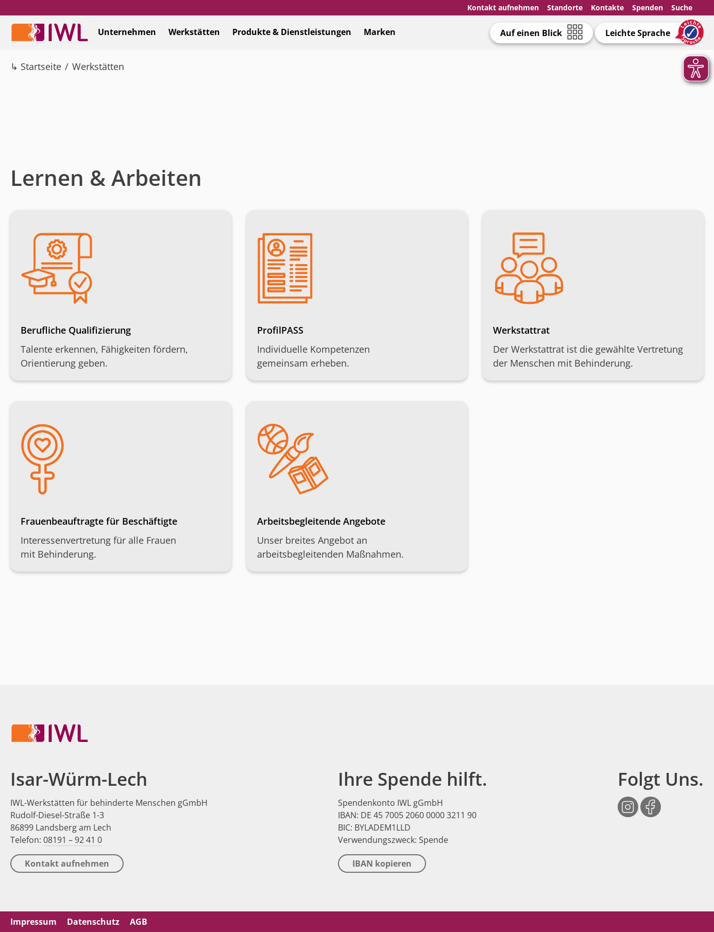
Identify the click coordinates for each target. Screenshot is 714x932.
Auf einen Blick (531, 33)
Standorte (565, 7)
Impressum (33, 921)
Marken (380, 32)
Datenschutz (93, 921)
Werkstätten (194, 32)
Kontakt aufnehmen (503, 7)
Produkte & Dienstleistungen (291, 32)
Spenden (647, 7)
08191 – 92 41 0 (72, 839)
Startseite (41, 66)
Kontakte (607, 7)
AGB (138, 921)
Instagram (628, 801)
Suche (681, 7)
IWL (49, 32)
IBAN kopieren (382, 863)
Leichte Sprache (637, 33)
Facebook (650, 801)
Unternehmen (127, 32)
